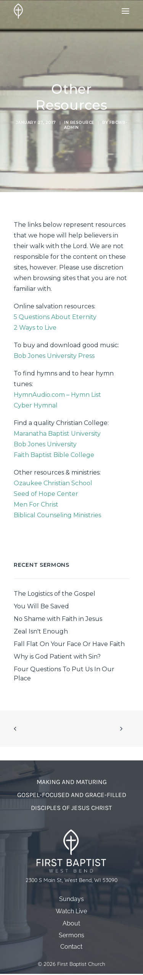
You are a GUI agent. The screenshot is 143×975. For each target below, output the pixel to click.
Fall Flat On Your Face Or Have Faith (69, 644)
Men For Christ (36, 504)
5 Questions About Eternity (55, 317)
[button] (125, 11)
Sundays (71, 899)
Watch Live (71, 911)
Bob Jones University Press (54, 355)
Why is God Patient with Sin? (57, 656)
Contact (71, 946)
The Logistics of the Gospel (54, 593)
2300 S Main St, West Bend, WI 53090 (71, 880)
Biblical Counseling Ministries (57, 515)
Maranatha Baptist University (57, 433)
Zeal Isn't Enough (41, 631)
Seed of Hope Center (46, 493)
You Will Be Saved (41, 606)
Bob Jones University (45, 444)
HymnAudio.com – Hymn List (57, 394)
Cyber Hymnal (36, 405)
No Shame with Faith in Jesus (58, 618)
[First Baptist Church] (18, 11)
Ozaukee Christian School (53, 483)
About (71, 923)
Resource (82, 122)
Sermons (71, 935)
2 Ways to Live (35, 327)
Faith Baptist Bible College (54, 455)
